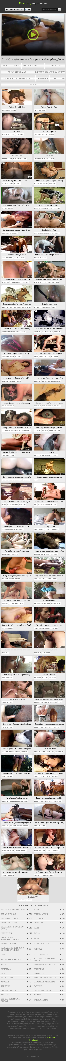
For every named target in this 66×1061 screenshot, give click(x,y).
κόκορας (45, 430)
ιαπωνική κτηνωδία (33, 66)
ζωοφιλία (8, 78)
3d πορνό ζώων (40, 110)
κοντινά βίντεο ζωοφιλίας (51, 381)
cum (35, 579)
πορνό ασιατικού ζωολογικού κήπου (46, 233)
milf (52, 159)
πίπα (3, 973)
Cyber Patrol (33, 1040)
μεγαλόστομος (40, 159)
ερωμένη (21, 900)
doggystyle (38, 702)
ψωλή (36, 356)
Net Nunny (51, 1038)
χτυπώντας (19, 134)
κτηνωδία (43, 78)
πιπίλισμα (57, 406)
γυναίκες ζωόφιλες (19, 159)
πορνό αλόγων (15, 282)
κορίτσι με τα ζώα (25, 78)
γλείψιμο (52, 677)
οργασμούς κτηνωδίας (42, 603)
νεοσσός (45, 677)
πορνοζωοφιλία (7, 727)
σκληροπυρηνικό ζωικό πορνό (20, 307)
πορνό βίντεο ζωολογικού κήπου (13, 331)
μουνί (19, 381)
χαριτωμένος (39, 529)
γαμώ (36, 480)
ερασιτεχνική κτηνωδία (45, 978)
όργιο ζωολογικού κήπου (48, 455)
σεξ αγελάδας (7, 159)
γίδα (47, 159)
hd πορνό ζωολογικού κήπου (49, 72)
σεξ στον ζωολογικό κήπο (43, 208)
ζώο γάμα (52, 183)
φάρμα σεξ (46, 653)
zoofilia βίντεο (41, 954)
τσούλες (5, 995)
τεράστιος (5, 986)
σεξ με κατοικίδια (15, 480)
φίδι (35, 504)
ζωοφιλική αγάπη (8, 356)
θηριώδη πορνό (11, 66)
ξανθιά (33, 84)
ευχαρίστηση (58, 78)
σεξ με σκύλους (7, 183)
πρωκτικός (39, 969)
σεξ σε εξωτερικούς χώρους (44, 134)
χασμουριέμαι (56, 603)
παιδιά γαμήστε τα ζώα (44, 965)
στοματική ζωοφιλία (16, 603)
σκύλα (12, 455)
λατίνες (28, 900)
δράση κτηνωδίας (17, 72)
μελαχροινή (55, 66)
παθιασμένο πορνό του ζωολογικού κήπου (16, 431)
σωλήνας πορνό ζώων (9, 233)
